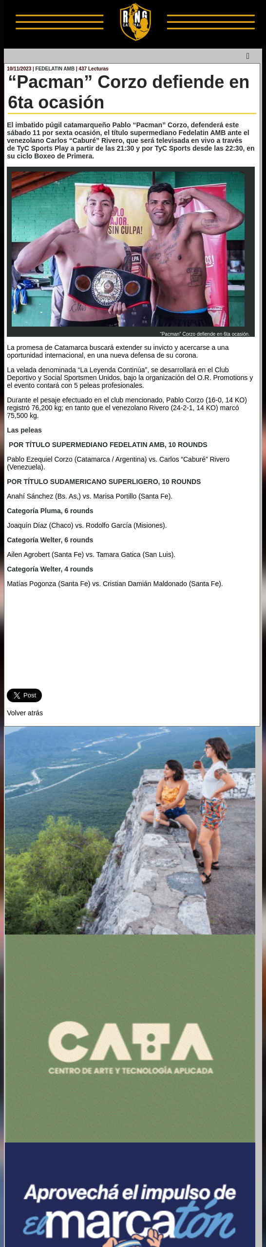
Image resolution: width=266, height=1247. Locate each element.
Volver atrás (25, 713)
